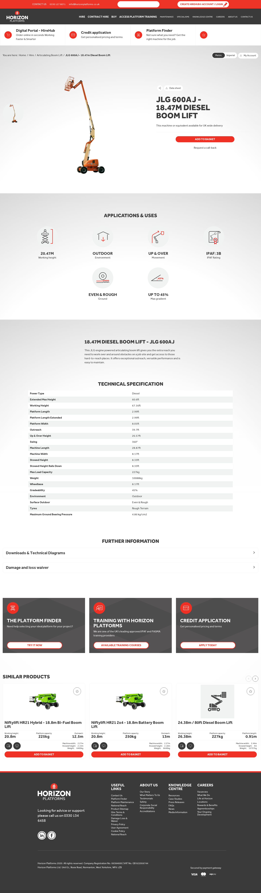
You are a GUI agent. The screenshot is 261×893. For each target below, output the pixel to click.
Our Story (145, 791)
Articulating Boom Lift (50, 55)
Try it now (34, 645)
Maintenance (167, 17)
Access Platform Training (138, 16)
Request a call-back (205, 147)
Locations (202, 801)
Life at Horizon (205, 798)
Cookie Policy (118, 831)
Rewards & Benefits (207, 805)
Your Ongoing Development (204, 813)
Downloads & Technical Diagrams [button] (35, 552)
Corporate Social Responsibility (148, 806)
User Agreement (119, 827)
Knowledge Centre (203, 17)
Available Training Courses (121, 645)
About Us (232, 17)
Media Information (178, 812)
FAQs (171, 805)
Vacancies (202, 791)
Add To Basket (205, 139)
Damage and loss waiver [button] (27, 567)
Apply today (208, 645)
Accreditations (147, 811)
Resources (174, 795)
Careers (220, 17)
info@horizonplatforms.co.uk (84, 4)
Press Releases (176, 802)
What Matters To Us (150, 795)
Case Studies (175, 798)
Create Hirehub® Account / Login (201, 4)
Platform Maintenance (122, 802)
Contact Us (39, 4)
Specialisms (183, 17)
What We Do (203, 795)
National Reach (119, 805)
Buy (114, 16)
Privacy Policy (118, 824)
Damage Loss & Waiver (119, 819)
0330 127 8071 (58, 4)
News (171, 809)
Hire (82, 16)
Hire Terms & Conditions (118, 813)
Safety (143, 801)
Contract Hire (98, 16)
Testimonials (146, 798)
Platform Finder (119, 798)
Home (22, 55)
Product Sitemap (119, 809)
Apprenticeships (205, 808)
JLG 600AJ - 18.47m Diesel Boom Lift (87, 55)
